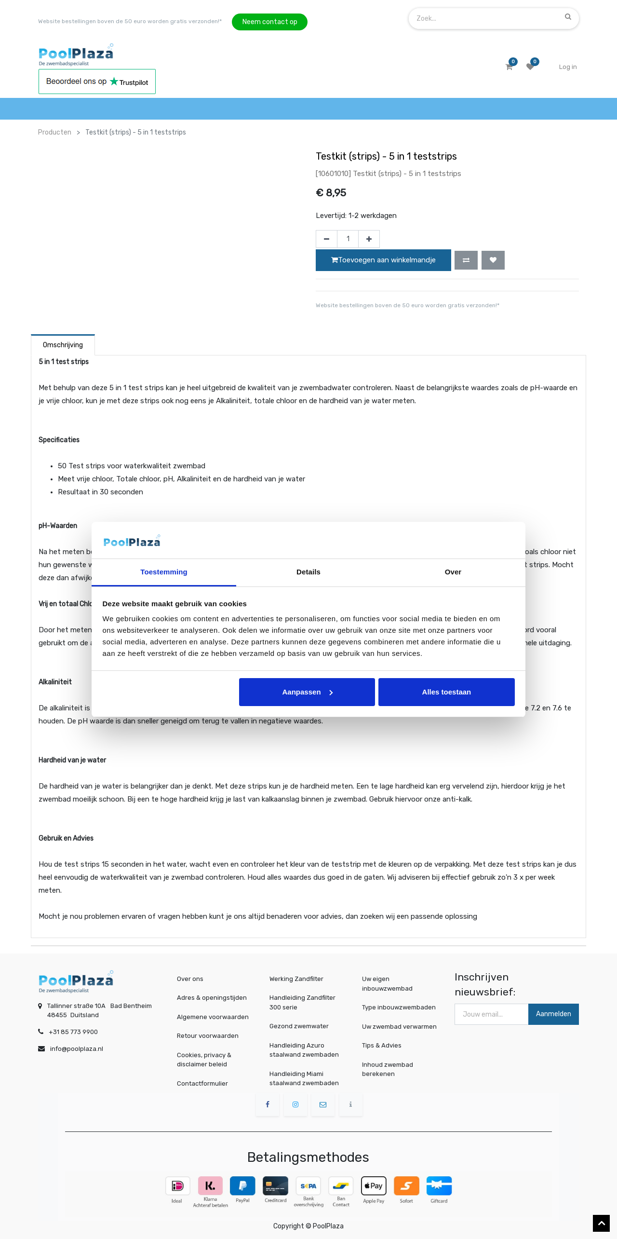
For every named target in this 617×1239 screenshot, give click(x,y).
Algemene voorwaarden (213, 1017)
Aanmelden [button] (553, 1014)
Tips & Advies (385, 1044)
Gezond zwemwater (299, 1026)
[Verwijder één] (326, 239)
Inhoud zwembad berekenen (390, 1068)
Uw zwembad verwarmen (400, 1026)
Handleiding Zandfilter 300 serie (302, 1002)
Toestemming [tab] (164, 572)
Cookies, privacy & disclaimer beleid (204, 1059)
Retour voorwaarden (208, 1035)
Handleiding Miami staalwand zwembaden (304, 1078)
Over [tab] (453, 572)
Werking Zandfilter (296, 978)
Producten (54, 132)
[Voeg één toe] (369, 239)
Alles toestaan (446, 692)
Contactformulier (202, 1083)
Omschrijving (63, 345)
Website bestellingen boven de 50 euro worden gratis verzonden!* (130, 21)
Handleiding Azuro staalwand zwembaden (304, 1050)
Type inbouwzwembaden (399, 1007)
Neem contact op (269, 22)
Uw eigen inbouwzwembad (390, 984)
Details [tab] (308, 572)
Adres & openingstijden (212, 997)
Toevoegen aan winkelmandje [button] (383, 260)
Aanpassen (307, 692)
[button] (466, 260)
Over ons (190, 978)
